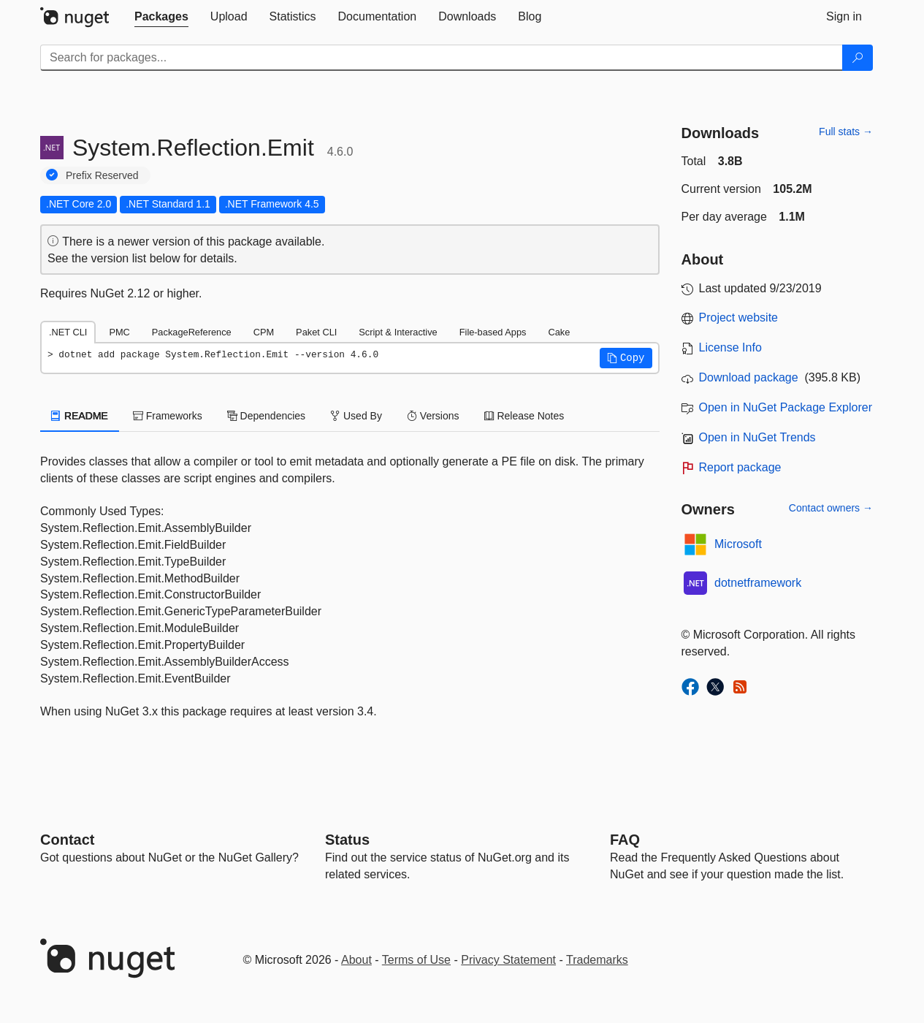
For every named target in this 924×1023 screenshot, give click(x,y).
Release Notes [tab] (524, 415)
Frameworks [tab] (167, 415)
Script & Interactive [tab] (398, 332)
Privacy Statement (508, 960)
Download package (748, 377)
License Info (730, 347)
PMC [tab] (119, 332)
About (356, 960)
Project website (739, 317)
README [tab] (79, 415)
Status (347, 840)
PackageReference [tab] (192, 332)
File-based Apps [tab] (493, 332)
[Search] (857, 58)
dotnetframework (757, 583)
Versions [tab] (433, 415)
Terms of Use (416, 960)
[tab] (161, 17)
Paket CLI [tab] (316, 332)
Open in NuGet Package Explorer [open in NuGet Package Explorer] (785, 407)
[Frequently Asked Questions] (625, 840)
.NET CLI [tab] (68, 332)
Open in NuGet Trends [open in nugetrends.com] (757, 437)
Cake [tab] (559, 332)
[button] (626, 358)
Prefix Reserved (102, 175)
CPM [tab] (263, 332)
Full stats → (846, 131)
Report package (740, 467)
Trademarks (597, 960)
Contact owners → (831, 508)
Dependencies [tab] (266, 415)
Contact (67, 840)
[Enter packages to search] (441, 58)
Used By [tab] (356, 415)
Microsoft (738, 544)
